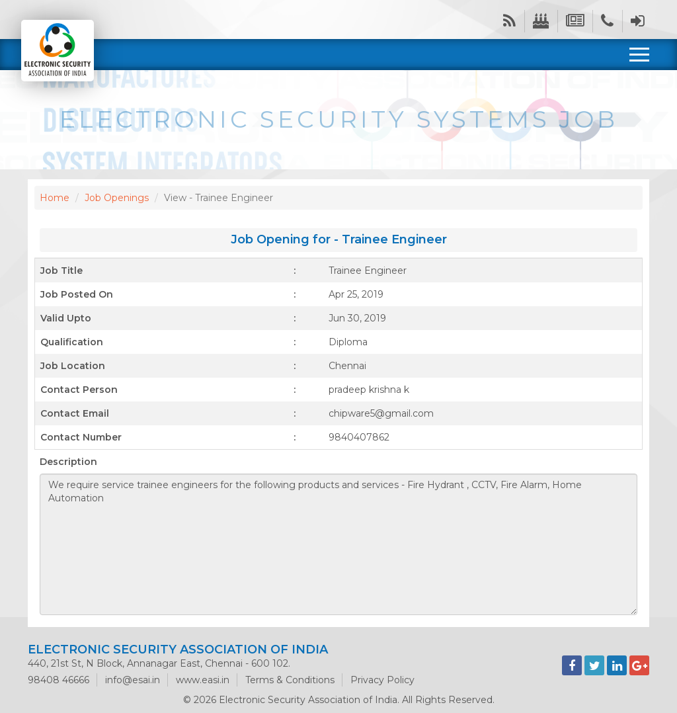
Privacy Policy (382, 680)
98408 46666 (58, 680)
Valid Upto (65, 318)
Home (54, 198)
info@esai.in (132, 680)
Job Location (72, 366)
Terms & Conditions (290, 680)
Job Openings (117, 198)
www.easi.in (202, 680)
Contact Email (74, 413)
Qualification (71, 342)
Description (68, 462)
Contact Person (79, 390)
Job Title (61, 270)
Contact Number (81, 437)
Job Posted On (76, 294)
